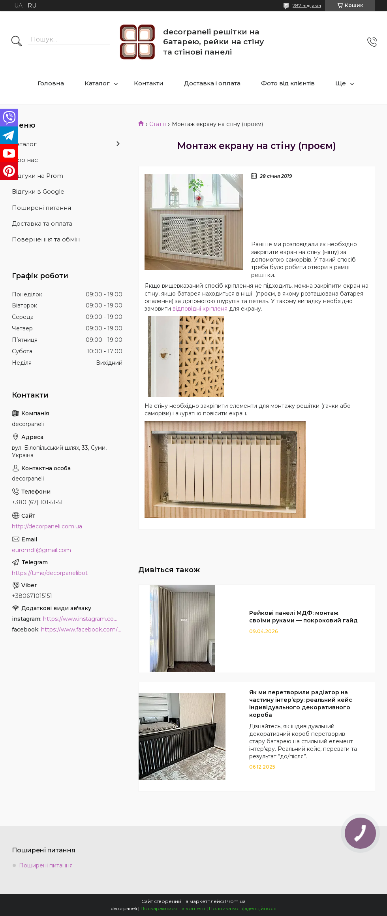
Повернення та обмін (46, 239)
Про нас (25, 160)
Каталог (97, 83)
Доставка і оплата (212, 83)
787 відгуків (307, 5)
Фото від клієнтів (288, 83)
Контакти (148, 83)
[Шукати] (16, 41)
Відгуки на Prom (37, 175)
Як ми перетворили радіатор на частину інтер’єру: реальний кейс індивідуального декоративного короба (300, 703)
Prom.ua (235, 901)
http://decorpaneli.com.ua (47, 526)
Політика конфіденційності (242, 908)
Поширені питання (41, 207)
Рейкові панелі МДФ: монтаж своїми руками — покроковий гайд (303, 616)
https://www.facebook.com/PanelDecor (81, 629)
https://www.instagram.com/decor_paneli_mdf (82, 618)
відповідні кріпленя (200, 308)
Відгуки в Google (38, 191)
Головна (51, 83)
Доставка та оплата (42, 223)
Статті (157, 124)
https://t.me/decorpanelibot (50, 573)
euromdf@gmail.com (41, 550)
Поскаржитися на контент (173, 908)
